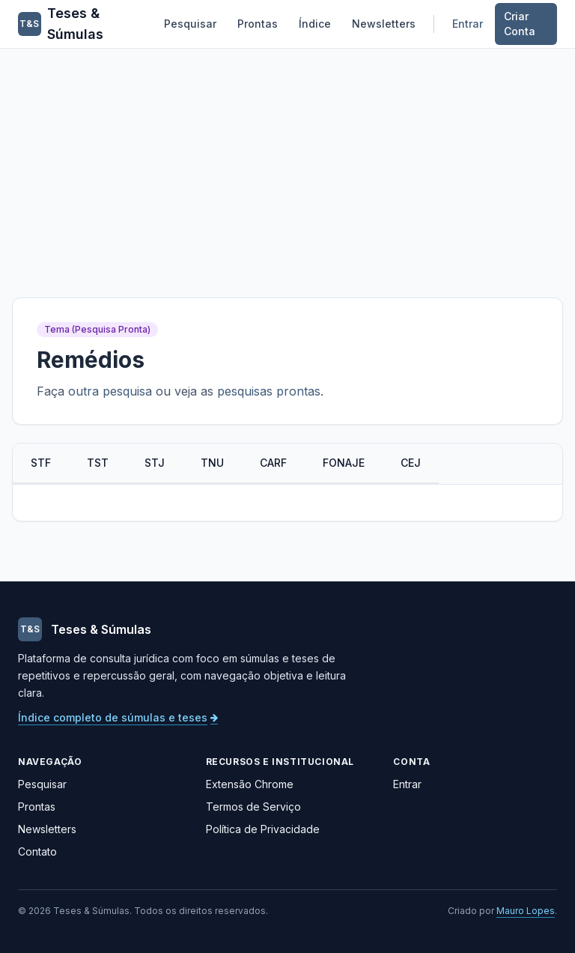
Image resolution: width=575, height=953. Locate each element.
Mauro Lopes (525, 910)
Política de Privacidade (263, 829)
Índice (315, 23)
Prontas (257, 23)
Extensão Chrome (249, 784)
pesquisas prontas (268, 391)
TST (98, 462)
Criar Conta (519, 23)
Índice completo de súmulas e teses (118, 717)
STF (41, 462)
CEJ (411, 462)
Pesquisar (190, 23)
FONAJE (344, 462)
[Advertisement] (287, 161)
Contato (37, 851)
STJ (154, 462)
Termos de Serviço (253, 806)
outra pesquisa (110, 391)
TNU (212, 462)
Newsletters (384, 23)
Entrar (467, 23)
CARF (273, 462)
